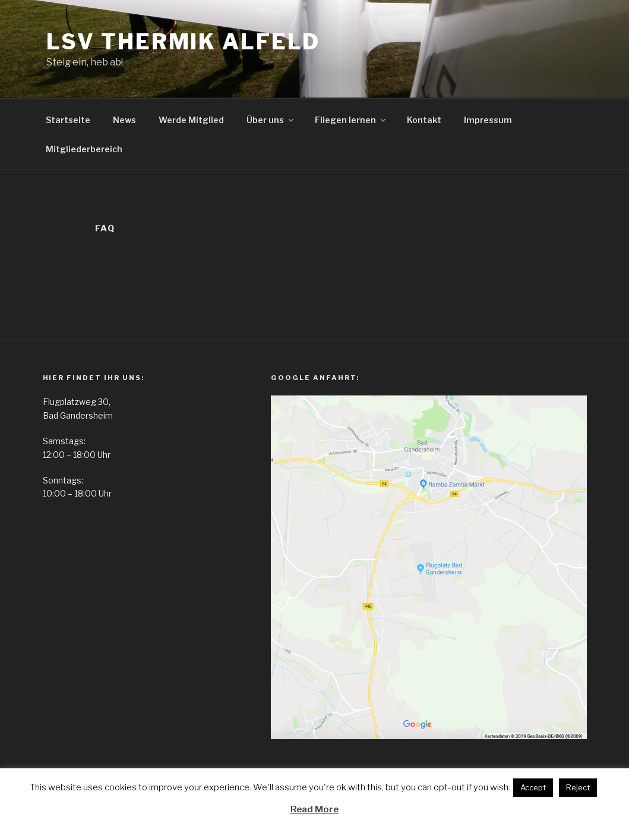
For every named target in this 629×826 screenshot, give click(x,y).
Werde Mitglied (191, 120)
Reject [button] (578, 787)
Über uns (270, 120)
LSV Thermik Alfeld (183, 42)
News (124, 120)
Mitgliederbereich (84, 149)
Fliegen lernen (351, 120)
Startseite (68, 120)
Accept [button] (533, 787)
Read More (314, 809)
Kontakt (424, 120)
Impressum (488, 120)
